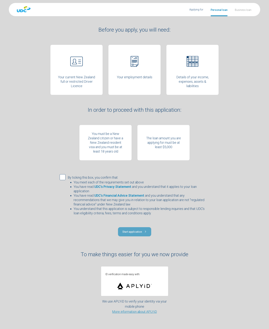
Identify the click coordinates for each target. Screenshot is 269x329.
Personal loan (219, 9)
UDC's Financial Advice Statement (119, 195)
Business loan (243, 9)
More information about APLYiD (134, 312)
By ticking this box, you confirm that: (93, 177)
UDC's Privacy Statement (112, 187)
